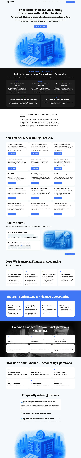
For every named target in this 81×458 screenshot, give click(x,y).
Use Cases (54, 1)
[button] (39, 2)
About (64, 1)
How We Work (59, 1)
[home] (10, 2)
